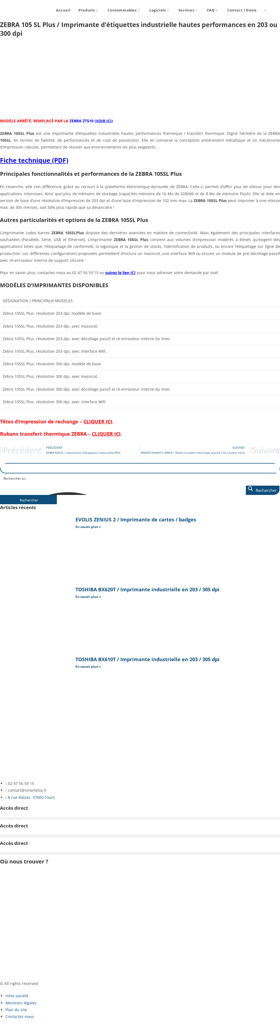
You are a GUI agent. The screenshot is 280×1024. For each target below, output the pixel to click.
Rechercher (29, 500)
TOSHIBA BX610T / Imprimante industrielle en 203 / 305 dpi (147, 659)
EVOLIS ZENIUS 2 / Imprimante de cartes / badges (135, 519)
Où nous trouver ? (24, 861)
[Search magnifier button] (262, 490)
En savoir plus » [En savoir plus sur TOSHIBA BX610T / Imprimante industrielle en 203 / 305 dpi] (88, 666)
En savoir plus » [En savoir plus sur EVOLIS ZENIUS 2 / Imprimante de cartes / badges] (88, 526)
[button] (140, 818)
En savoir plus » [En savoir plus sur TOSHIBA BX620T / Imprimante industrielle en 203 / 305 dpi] (88, 596)
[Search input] (140, 478)
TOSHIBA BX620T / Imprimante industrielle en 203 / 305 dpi (147, 589)
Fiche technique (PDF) (34, 160)
